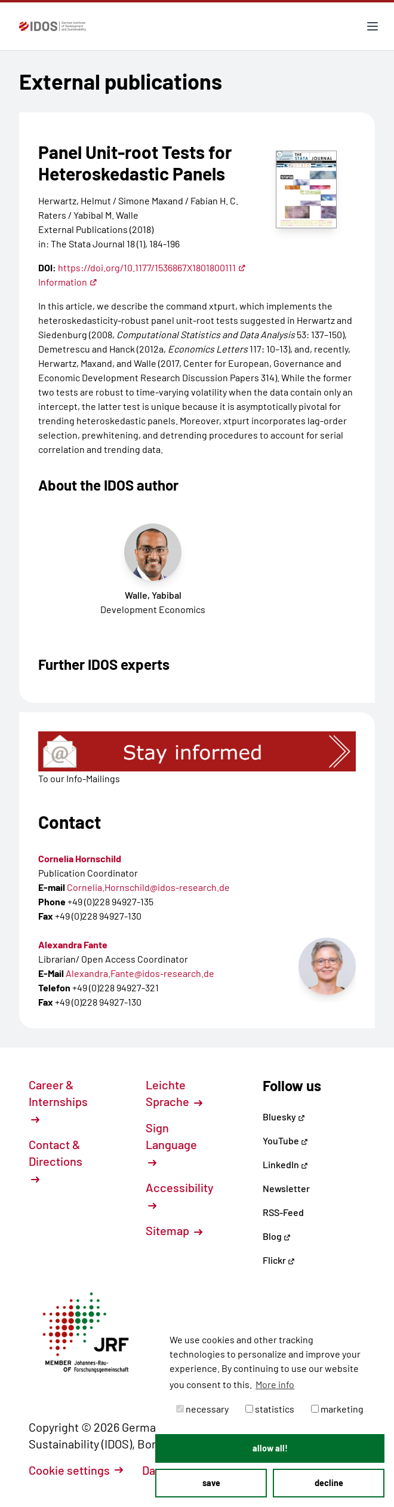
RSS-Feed (283, 1212)
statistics (269, 1408)
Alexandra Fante (72, 944)
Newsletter (286, 1188)
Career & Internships (58, 1100)
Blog (277, 1236)
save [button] (211, 1483)
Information (67, 281)
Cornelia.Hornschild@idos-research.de (148, 887)
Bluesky (284, 1116)
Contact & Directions (55, 1160)
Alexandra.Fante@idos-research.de (140, 973)
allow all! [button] (270, 1448)
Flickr (279, 1260)
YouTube (285, 1140)
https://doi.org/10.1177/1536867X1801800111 (152, 267)
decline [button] (329, 1483)
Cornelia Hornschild (79, 858)
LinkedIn (285, 1164)
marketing (337, 1408)
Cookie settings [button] (76, 1470)
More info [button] (275, 1384)
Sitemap (174, 1230)
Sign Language (171, 1143)
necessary (202, 1408)
